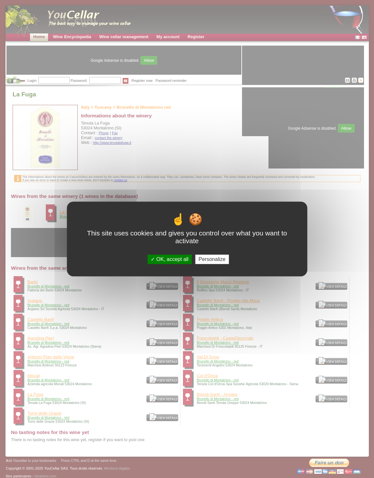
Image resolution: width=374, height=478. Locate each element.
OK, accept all (169, 259)
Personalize (212, 259)
